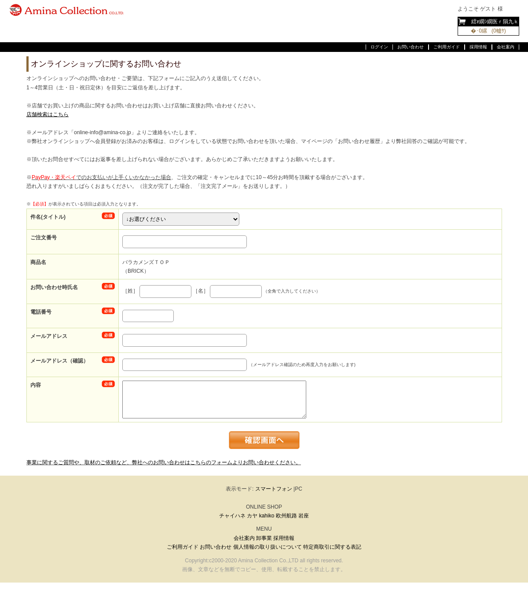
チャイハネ (232, 516)
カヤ (252, 516)
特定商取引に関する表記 (332, 547)
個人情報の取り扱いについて (267, 547)
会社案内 (505, 46)
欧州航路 (286, 516)
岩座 (303, 516)
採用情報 (478, 46)
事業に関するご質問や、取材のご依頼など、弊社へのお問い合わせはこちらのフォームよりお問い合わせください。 (163, 462)
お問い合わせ (410, 46)
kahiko (267, 516)
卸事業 (264, 538)
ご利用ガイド (446, 46)
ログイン (379, 46)
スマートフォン (273, 489)
